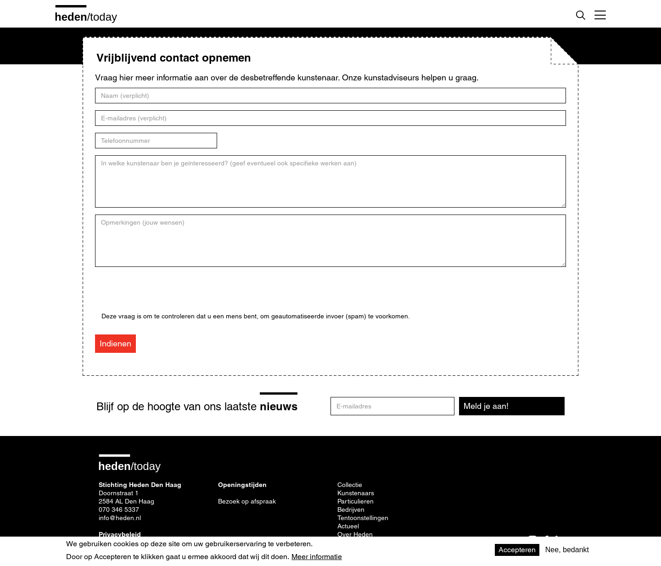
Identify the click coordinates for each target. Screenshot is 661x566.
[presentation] (171, 294)
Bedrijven (350, 509)
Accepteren (517, 549)
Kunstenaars (355, 493)
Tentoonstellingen (362, 517)
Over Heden (355, 534)
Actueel (348, 526)
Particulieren (355, 501)
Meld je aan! (486, 406)
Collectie (349, 484)
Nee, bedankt (567, 550)
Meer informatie (316, 557)
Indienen (115, 343)
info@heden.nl (120, 517)
